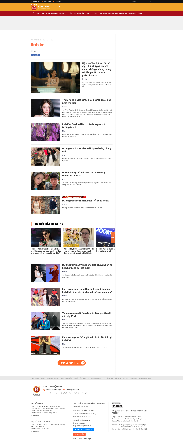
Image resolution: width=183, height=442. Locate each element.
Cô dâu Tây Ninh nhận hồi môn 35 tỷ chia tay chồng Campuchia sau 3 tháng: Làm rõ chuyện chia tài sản (78, 251)
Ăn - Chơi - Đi (87, 13)
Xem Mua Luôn (130, 13)
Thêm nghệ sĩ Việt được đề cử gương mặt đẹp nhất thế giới (86, 101)
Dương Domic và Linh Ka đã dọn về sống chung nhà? (86, 150)
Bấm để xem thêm (69, 362)
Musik (48, 13)
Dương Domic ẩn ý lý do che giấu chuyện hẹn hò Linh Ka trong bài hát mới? (87, 266)
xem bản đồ (36, 415)
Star (38, 13)
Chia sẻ (36, 55)
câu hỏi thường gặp (53, 389)
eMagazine (36, 1)
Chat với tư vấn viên (83, 430)
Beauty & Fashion (57, 13)
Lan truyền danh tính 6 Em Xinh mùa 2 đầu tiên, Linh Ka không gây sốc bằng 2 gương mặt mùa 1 (87, 290)
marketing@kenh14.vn (82, 416)
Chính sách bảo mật (82, 439)
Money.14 (77, 13)
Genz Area (47, 1)
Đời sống (69, 13)
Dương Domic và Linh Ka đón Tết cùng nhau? (85, 200)
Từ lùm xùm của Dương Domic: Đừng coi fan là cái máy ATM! (86, 315)
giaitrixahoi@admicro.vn (83, 426)
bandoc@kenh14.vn (72, 389)
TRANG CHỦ (33, 13)
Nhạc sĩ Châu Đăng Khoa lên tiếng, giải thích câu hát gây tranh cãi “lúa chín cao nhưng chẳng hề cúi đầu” (46, 251)
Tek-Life (125, 378)
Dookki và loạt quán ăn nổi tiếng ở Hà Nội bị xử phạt (110, 250)
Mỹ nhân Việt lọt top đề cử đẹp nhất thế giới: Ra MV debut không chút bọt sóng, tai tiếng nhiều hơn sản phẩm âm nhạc (96, 69)
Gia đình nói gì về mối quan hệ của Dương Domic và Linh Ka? (84, 174)
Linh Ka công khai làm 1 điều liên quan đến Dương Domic (84, 126)
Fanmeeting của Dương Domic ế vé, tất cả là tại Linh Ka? (87, 339)
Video (139, 13)
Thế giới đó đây (108, 378)
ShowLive (58, 1)
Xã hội (96, 13)
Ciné (42, 13)
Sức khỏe (103, 13)
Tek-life (111, 13)
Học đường (119, 13)
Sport (62, 378)
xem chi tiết (79, 434)
